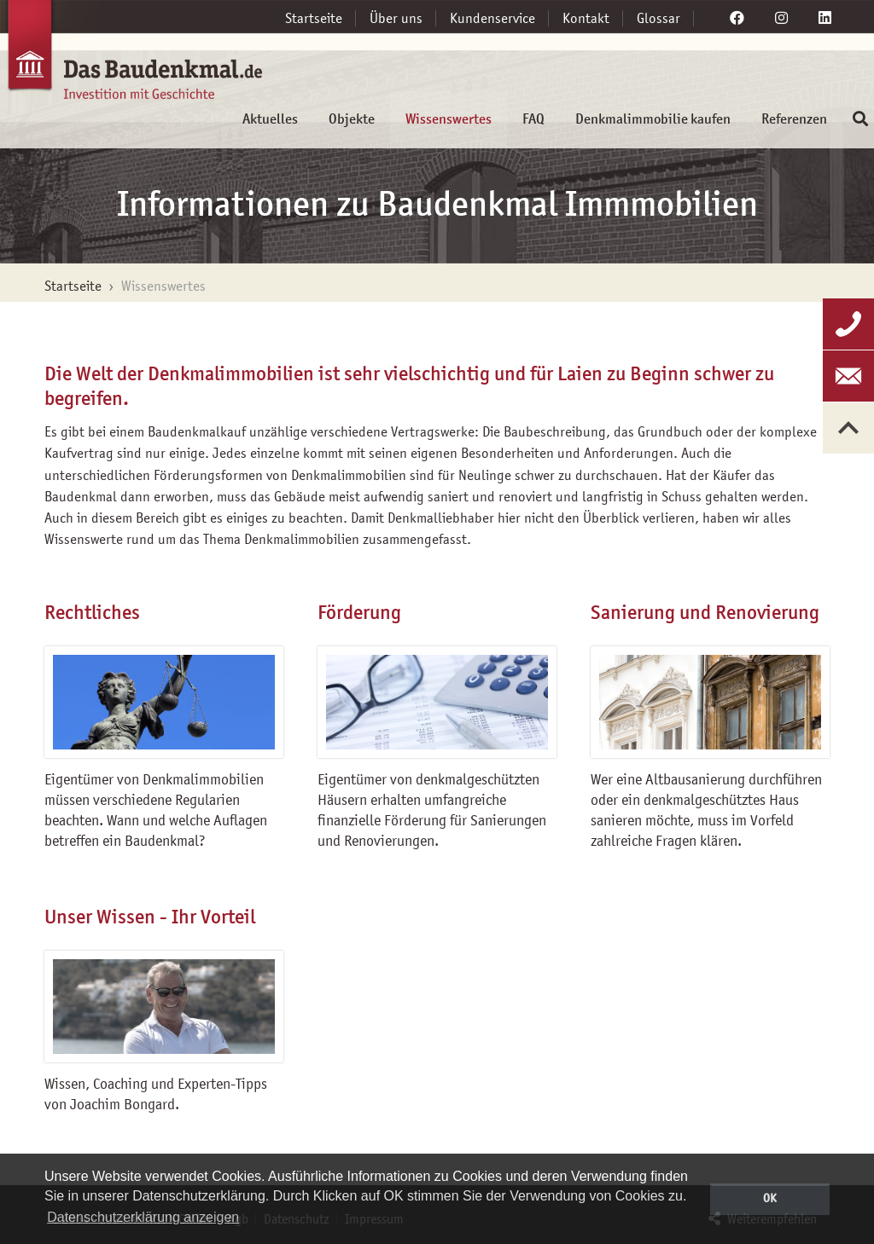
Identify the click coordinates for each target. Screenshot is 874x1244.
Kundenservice (492, 17)
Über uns (396, 17)
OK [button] (770, 1198)
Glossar (658, 17)
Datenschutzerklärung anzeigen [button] (143, 1217)
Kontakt (585, 17)
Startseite (313, 17)
